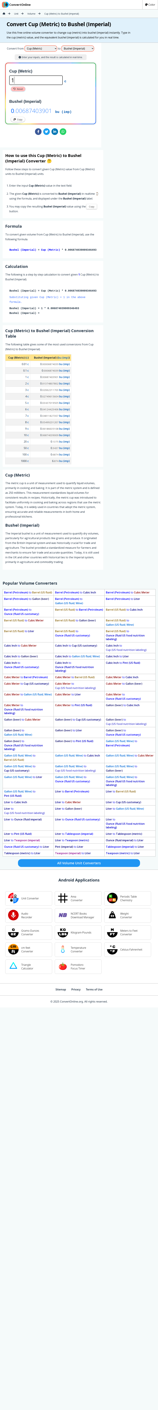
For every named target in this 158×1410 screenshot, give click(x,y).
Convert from (15, 48)
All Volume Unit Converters (79, 863)
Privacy (75, 990)
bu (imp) (63, 111)
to (28, 593)
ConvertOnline (16, 5)
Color (150, 4)
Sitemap (60, 990)
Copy (17, 119)
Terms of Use (94, 990)
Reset (18, 89)
